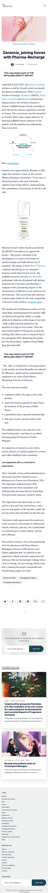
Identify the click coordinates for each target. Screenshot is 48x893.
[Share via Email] (35, 601)
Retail (3, 840)
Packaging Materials (8, 829)
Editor (6, 701)
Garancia (37, 91)
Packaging (5, 823)
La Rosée (12, 99)
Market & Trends (10, 578)
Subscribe (36, 649)
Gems (4, 812)
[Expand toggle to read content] (43, 74)
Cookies (4, 871)
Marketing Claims (7, 821)
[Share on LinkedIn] (20, 601)
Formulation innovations (12, 582)
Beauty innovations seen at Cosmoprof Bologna (19, 765)
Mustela (26, 99)
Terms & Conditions (8, 865)
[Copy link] (43, 601)
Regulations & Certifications (11, 837)
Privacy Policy (6, 868)
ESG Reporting (6, 854)
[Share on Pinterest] (28, 601)
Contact (4, 863)
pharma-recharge (37, 84)
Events (4, 804)
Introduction (6, 815)
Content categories (8, 857)
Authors (4, 860)
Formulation (6, 807)
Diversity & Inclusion (8, 799)
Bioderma (25, 95)
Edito (3, 802)
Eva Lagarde (17, 64)
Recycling (5, 834)
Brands (4, 796)
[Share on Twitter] (5, 601)
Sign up (4, 849)
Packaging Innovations (28, 578)
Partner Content (7, 831)
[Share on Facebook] (12, 601)
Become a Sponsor (8, 852)
